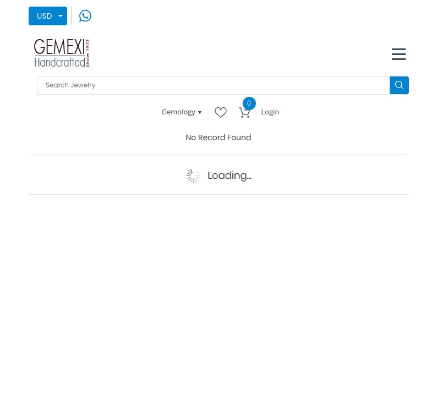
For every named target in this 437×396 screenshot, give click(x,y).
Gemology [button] (180, 112)
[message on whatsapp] (85, 15)
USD (44, 15)
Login (270, 112)
